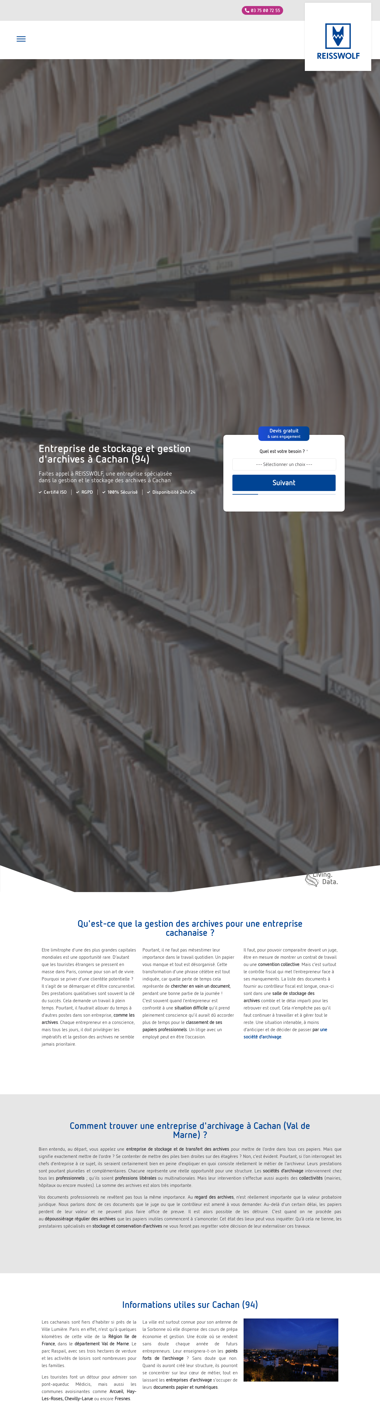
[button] (21, 40)
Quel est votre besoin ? (284, 451)
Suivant (284, 483)
